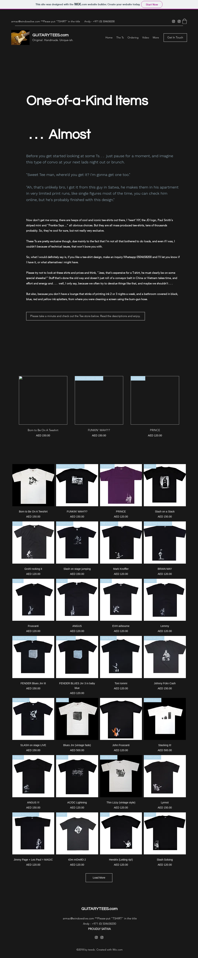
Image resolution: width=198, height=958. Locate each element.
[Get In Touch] (175, 37)
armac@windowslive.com (25, 21)
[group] (99, 407)
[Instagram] (173, 21)
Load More (99, 877)
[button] (184, 21)
